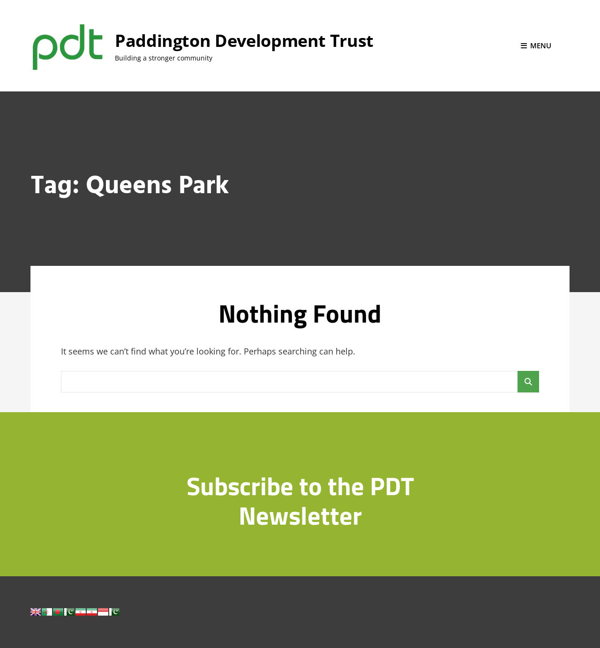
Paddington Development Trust (244, 40)
